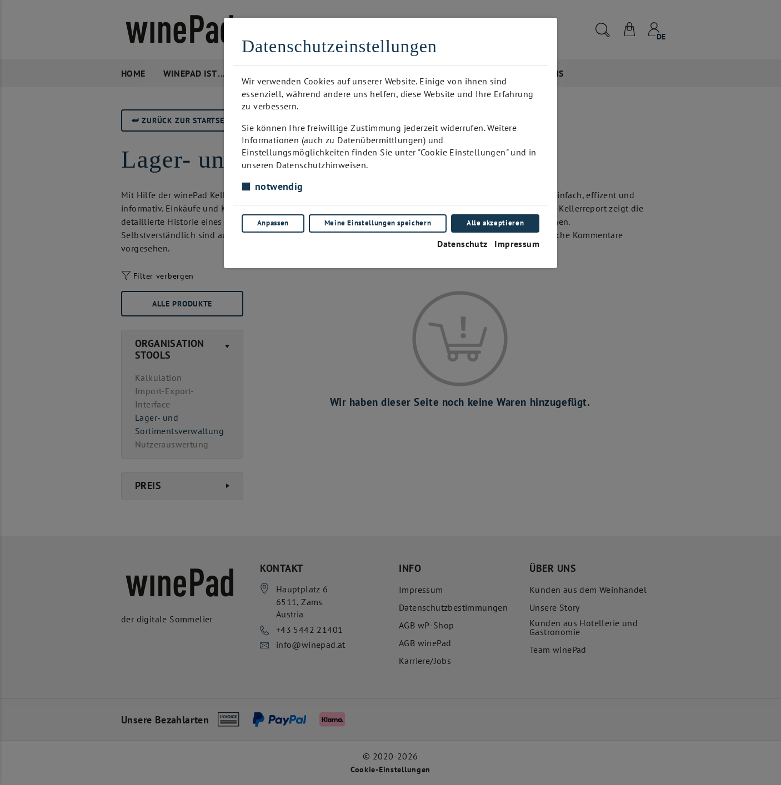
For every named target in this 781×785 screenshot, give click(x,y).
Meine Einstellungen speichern (378, 223)
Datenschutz (462, 243)
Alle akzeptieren (495, 223)
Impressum (516, 243)
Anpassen (273, 223)
